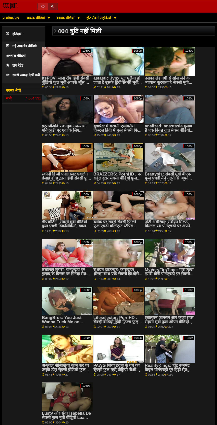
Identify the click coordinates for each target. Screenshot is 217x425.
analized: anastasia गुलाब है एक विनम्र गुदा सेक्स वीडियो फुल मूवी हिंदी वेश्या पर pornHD (168, 132)
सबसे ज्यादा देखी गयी (23, 75)
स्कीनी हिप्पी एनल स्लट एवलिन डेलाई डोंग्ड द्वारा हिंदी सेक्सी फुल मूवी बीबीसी (66, 178)
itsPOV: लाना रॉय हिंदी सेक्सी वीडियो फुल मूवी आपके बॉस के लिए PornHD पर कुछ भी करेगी (65, 84)
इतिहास (14, 34)
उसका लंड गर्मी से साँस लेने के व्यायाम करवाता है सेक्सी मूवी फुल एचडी (167, 82)
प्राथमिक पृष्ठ (11, 18)
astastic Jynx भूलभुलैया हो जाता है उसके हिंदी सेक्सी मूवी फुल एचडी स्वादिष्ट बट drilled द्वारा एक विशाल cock (116, 84)
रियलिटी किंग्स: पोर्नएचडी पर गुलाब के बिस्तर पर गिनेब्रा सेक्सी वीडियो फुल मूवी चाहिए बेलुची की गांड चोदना (66, 276)
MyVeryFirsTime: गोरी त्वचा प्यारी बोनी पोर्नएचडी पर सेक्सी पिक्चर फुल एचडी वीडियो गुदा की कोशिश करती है (169, 276)
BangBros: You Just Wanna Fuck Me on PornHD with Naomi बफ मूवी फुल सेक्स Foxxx (64, 324)
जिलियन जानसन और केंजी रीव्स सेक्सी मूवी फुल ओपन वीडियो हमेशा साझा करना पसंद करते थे (169, 321)
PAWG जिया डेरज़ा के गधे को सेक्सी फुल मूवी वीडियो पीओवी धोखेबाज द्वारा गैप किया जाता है (117, 369)
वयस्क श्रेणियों (66, 18)
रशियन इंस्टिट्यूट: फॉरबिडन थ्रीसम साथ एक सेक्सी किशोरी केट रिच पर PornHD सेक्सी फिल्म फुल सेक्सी (116, 276)
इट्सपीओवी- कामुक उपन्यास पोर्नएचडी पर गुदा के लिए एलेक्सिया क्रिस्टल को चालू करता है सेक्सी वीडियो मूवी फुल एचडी (66, 132)
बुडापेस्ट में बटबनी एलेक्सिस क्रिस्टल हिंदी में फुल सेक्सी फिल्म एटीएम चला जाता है (117, 130)
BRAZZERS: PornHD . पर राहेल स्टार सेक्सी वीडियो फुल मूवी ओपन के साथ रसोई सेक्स (117, 178)
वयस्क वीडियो (36, 18)
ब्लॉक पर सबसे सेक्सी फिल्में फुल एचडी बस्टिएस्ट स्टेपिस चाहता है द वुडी (114, 226)
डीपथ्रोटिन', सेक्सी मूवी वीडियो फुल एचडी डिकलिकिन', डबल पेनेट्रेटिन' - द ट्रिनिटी (64, 226)
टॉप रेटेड (14, 65)
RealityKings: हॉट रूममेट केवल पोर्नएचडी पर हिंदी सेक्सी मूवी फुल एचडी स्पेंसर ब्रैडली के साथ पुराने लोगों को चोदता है (168, 371)
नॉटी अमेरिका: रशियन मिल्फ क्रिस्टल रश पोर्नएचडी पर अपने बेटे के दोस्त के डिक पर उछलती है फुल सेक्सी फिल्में (168, 228)
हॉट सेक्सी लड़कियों (99, 18)
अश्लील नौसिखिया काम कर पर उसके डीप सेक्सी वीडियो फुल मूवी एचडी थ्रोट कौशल (65, 369)
